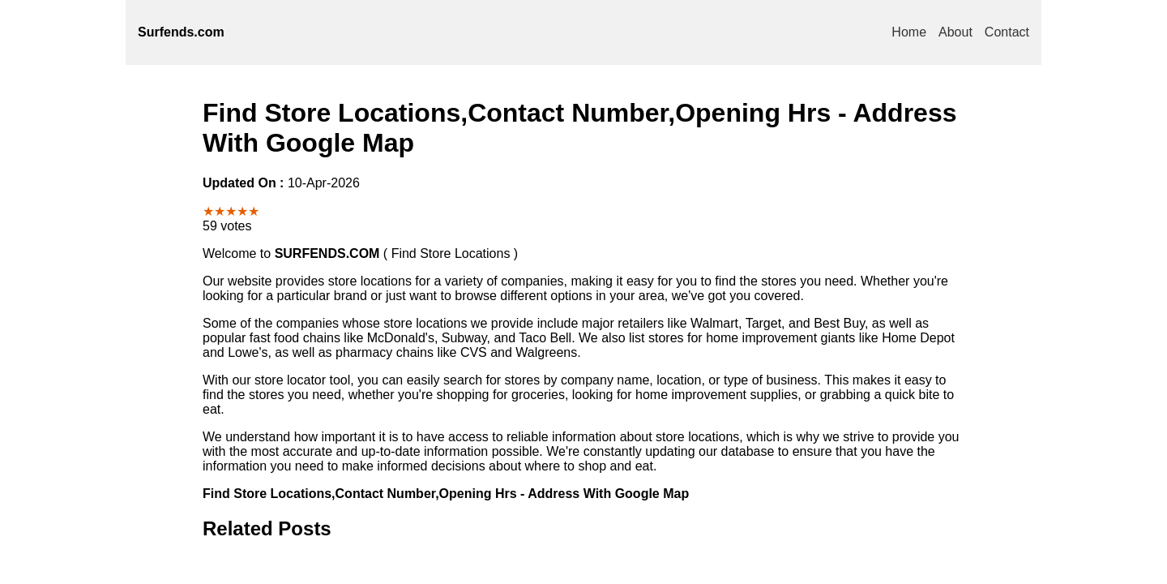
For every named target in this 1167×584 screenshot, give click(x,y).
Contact (1007, 32)
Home (908, 32)
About (955, 32)
